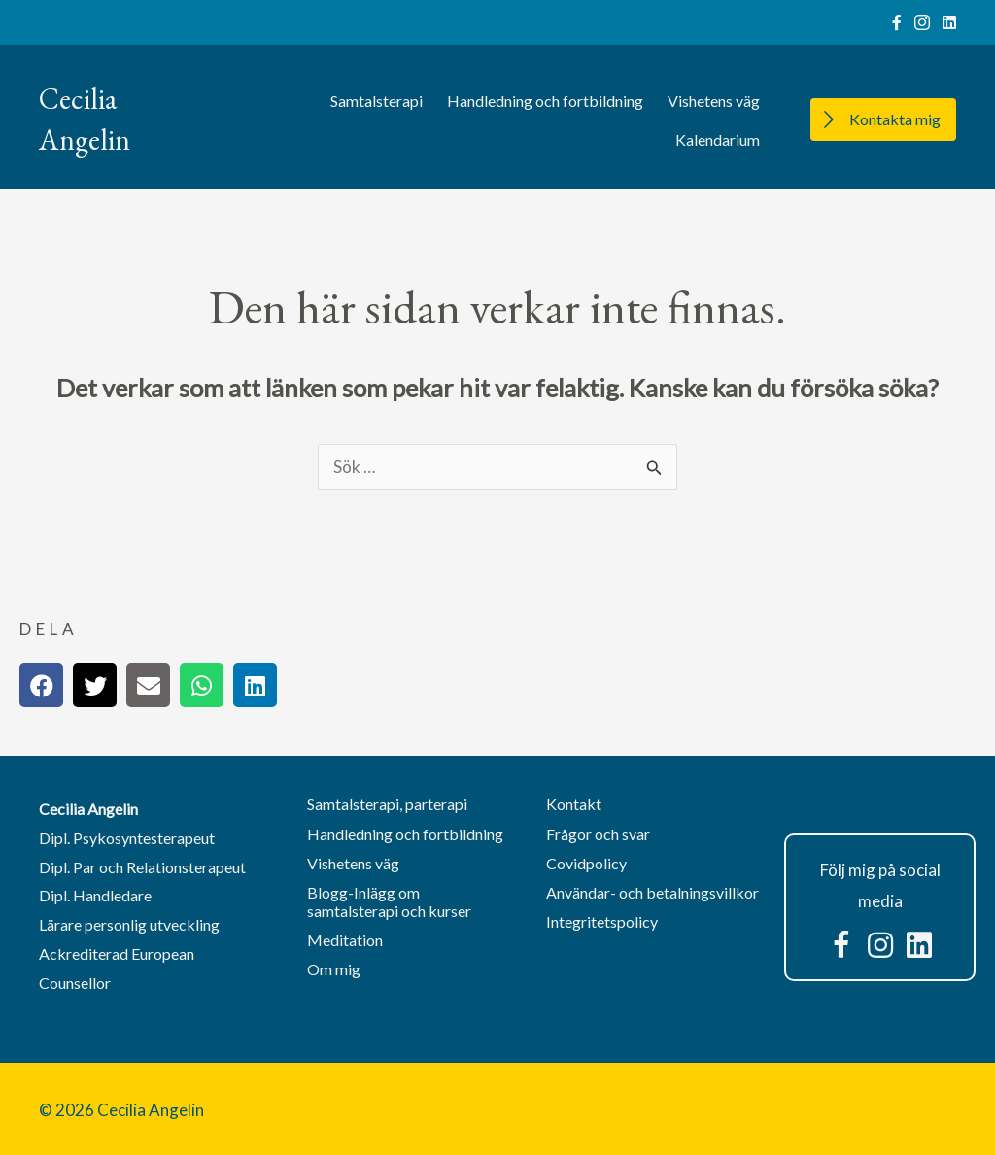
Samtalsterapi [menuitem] (376, 100)
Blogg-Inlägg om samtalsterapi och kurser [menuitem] (389, 901)
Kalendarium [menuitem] (717, 139)
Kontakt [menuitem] (573, 804)
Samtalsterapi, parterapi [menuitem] (387, 804)
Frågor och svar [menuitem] (598, 834)
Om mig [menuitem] (333, 969)
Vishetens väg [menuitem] (714, 100)
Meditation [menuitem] (345, 940)
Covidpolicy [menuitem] (586, 863)
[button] (841, 945)
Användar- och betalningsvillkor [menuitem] (652, 892)
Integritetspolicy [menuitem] (602, 921)
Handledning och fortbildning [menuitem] (545, 100)
